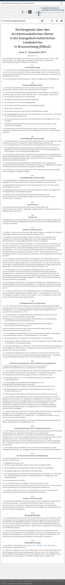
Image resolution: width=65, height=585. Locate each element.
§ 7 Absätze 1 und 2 (41, 545)
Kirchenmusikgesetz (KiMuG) (13, 21)
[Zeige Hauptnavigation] (61, 3)
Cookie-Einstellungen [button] (57, 581)
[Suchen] (30, 12)
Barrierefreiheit (39, 581)
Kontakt (4, 581)
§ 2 (39, 248)
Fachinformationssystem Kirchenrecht (17, 3)
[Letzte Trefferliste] (26, 12)
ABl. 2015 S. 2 (32, 56)
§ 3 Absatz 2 (28, 545)
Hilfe (47, 581)
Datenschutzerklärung (25, 581)
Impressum (12, 581)
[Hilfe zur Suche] (22, 12)
